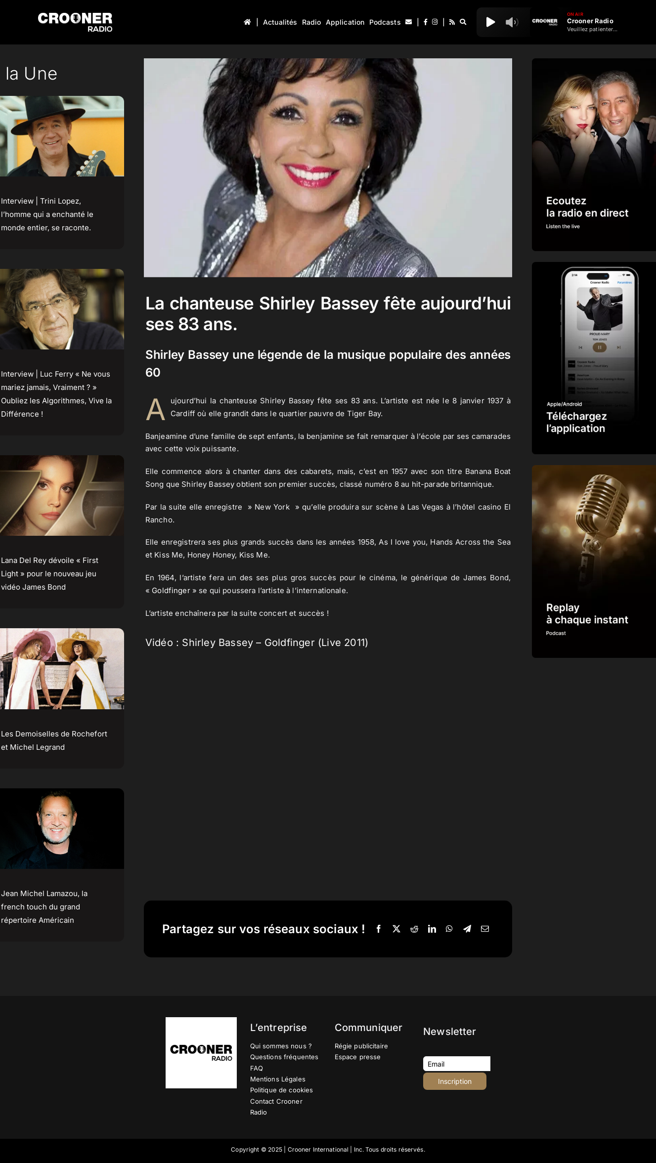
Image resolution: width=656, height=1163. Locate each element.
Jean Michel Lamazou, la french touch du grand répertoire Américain (44, 907)
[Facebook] (379, 929)
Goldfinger (171, 590)
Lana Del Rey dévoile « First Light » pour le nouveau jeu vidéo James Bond (49, 574)
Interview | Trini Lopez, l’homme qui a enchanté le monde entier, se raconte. (47, 214)
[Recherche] (463, 22)
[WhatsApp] (449, 929)
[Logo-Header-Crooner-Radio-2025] (75, 16)
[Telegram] (467, 929)
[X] (396, 929)
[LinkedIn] (432, 929)
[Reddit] (414, 929)
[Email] (485, 929)
